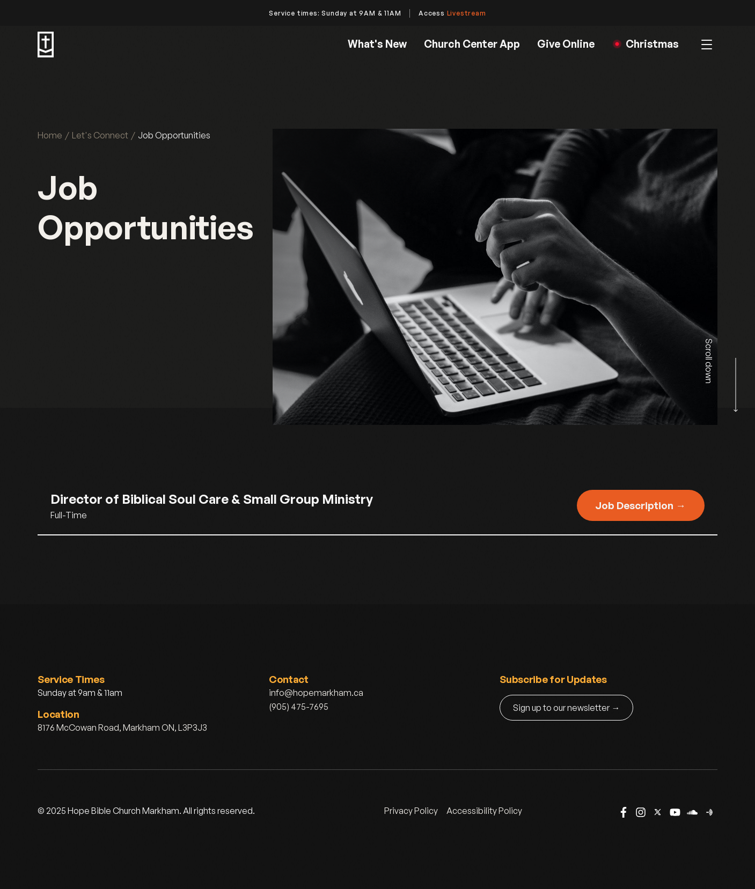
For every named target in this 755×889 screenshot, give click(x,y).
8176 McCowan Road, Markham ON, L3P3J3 (122, 727)
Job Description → (640, 505)
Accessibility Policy (484, 810)
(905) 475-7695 (298, 706)
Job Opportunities (174, 135)
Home (50, 135)
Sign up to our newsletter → (566, 707)
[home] (46, 44)
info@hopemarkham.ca (316, 692)
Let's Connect (100, 135)
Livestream (466, 13)
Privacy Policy (411, 810)
